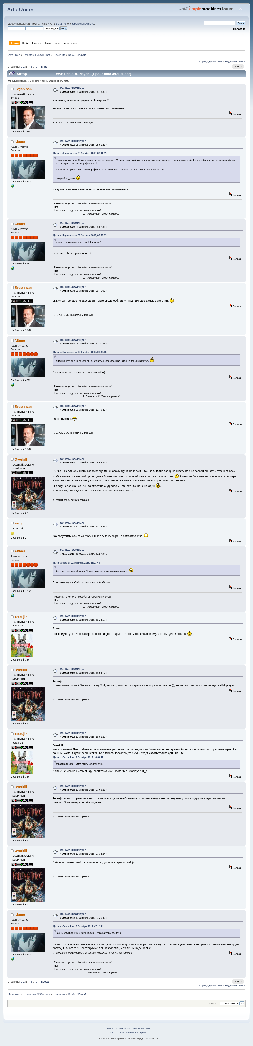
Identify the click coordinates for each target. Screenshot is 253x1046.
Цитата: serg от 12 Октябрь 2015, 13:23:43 (76, 563)
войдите (61, 23)
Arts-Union (20, 10)
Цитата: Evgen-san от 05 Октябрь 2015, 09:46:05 (80, 352)
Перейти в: (213, 1003)
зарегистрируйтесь (83, 23)
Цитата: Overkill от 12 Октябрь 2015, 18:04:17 (78, 757)
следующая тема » (234, 61)
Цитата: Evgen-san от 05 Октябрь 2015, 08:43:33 (80, 235)
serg (18, 523)
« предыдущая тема (210, 61)
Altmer (19, 142)
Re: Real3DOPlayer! (73, 88)
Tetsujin (21, 617)
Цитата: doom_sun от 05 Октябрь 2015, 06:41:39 (80, 153)
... (34, 66)
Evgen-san (23, 89)
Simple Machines (141, 1028)
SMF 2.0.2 (111, 1028)
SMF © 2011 (125, 1028)
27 (37, 66)
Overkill (21, 459)
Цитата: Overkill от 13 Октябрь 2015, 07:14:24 (78, 926)
